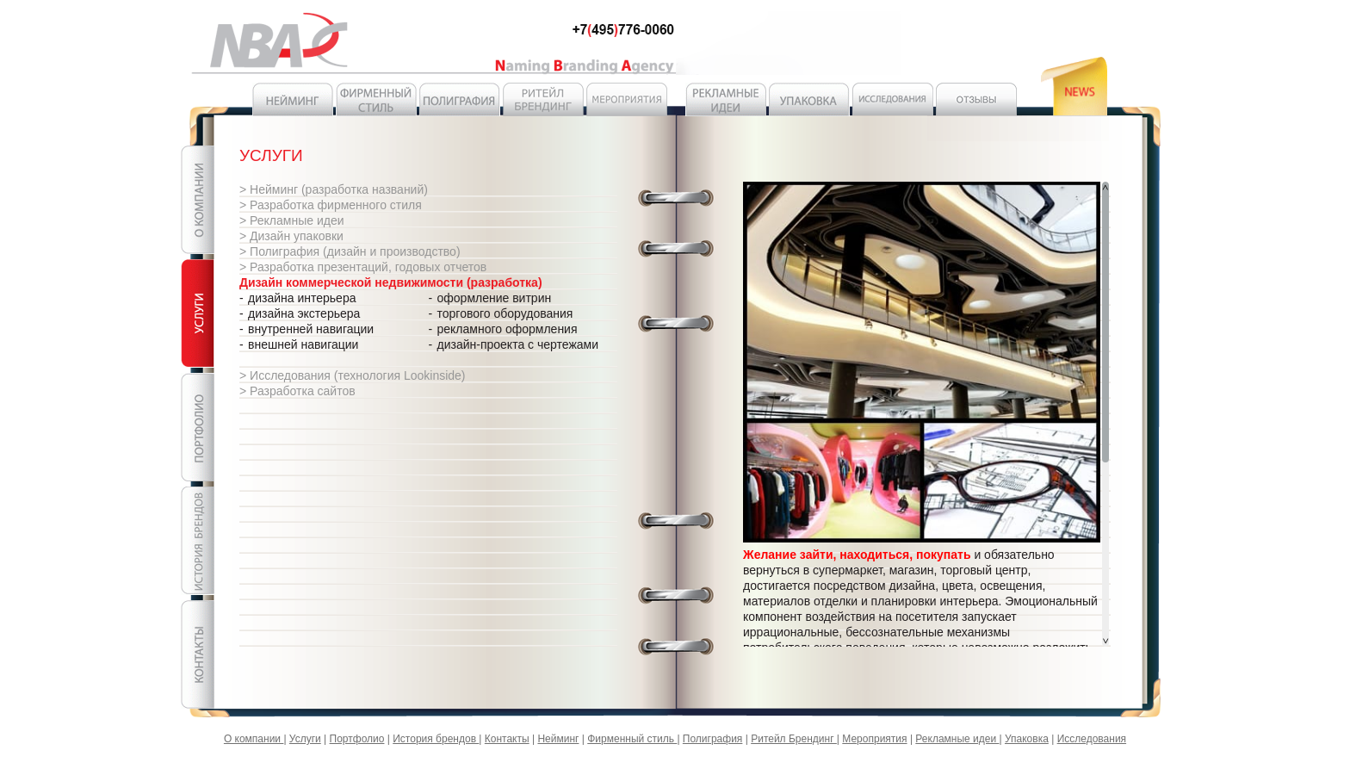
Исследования (1091, 739)
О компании (254, 739)
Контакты (507, 739)
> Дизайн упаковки (291, 236)
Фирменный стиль (632, 739)
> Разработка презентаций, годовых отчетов (362, 267)
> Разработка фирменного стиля (330, 205)
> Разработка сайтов (297, 391)
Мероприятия (874, 739)
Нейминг (558, 739)
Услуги (305, 739)
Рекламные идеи (957, 739)
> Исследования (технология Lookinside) (352, 375)
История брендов (436, 739)
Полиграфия (713, 739)
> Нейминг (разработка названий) (333, 189)
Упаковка (1027, 739)
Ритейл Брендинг (794, 739)
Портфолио (357, 739)
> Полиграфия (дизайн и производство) (350, 251)
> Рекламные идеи (291, 220)
